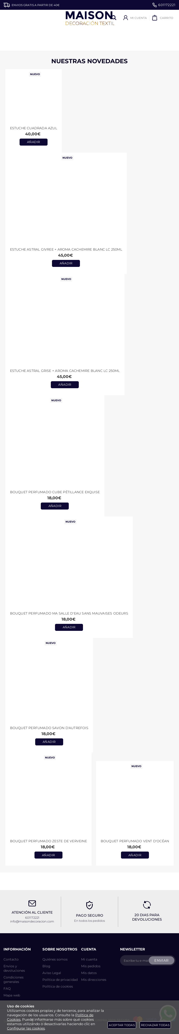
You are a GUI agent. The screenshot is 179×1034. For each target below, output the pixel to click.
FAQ (7, 988)
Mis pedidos (90, 966)
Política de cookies (57, 986)
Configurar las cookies (26, 1028)
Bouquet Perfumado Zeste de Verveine (48, 841)
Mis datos (89, 973)
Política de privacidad (60, 980)
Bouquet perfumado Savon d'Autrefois (49, 728)
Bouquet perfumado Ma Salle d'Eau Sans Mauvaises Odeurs (69, 613)
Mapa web (11, 995)
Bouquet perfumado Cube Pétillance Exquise (55, 492)
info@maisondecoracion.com (32, 921)
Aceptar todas (122, 1025)
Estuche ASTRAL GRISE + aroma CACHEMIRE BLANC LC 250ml (65, 371)
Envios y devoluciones (14, 968)
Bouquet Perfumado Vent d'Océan (135, 841)
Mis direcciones (93, 980)
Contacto (11, 959)
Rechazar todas (155, 1025)
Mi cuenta (89, 959)
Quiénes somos (55, 959)
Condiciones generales (13, 979)
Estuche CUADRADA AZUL (33, 128)
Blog (46, 966)
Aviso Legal (51, 973)
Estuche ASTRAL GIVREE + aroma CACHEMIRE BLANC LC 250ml (66, 249)
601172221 (164, 5)
